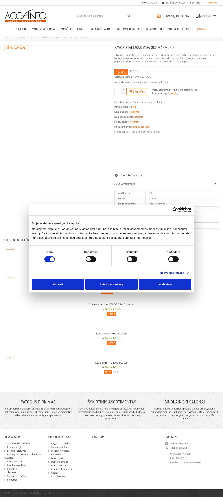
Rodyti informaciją (172, 272)
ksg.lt (216, 493)
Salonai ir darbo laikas (18, 443)
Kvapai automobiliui (61, 469)
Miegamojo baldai (128, 29)
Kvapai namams (59, 465)
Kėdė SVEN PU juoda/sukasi (111, 362)
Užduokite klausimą (130, 175)
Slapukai (11, 472)
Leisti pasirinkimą (111, 284)
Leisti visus (165, 284)
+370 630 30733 (148, 2)
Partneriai (12, 468)
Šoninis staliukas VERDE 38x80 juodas (111, 304)
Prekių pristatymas (16, 450)
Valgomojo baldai (44, 29)
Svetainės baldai (100, 29)
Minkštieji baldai (72, 29)
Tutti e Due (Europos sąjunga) (146, 131)
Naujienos (22, 29)
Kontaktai (12, 479)
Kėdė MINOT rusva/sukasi (111, 333)
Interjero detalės (179, 29)
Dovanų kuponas (174, 16)
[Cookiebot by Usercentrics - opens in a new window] (175, 210)
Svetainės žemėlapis (17, 476)
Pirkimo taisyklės (15, 447)
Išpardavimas (58, 476)
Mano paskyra (14, 461)
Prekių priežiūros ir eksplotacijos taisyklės (22, 456)
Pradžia (8, 37)
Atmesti (58, 284)
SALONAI (212, 2)
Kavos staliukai (43, 37)
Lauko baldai (57, 458)
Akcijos (202, 29)
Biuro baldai (153, 29)
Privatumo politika (16, 465)
